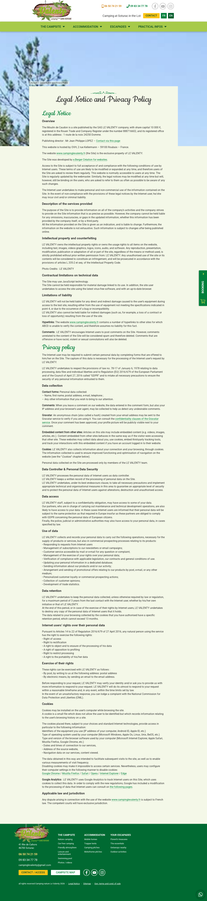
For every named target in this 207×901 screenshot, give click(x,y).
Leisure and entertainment (64, 853)
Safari (85, 773)
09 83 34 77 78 (28, 860)
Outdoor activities (118, 852)
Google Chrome (51, 773)
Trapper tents (90, 843)
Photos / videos (65, 862)
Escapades (118, 26)
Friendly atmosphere (67, 847)
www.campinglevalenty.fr (70, 153)
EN (171, 15)
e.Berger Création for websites (90, 159)
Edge (124, 773)
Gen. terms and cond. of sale (107, 883)
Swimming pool (65, 858)
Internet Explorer (109, 773)
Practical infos (150, 26)
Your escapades (120, 835)
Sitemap (87, 883)
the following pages (121, 786)
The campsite (51, 26)
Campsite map (65, 872)
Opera (94, 773)
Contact (151, 15)
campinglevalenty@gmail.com (35, 865)
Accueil (34, 83)
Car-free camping (66, 843)
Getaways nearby (118, 847)
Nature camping (65, 839)
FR (164, 15)
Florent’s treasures (118, 839)
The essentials (117, 843)
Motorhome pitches (93, 852)
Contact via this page (108, 140)
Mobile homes (90, 839)
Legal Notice (74, 883)
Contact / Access (33, 872)
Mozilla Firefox (70, 773)
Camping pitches (92, 847)
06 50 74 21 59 (28, 854)
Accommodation (85, 26)
